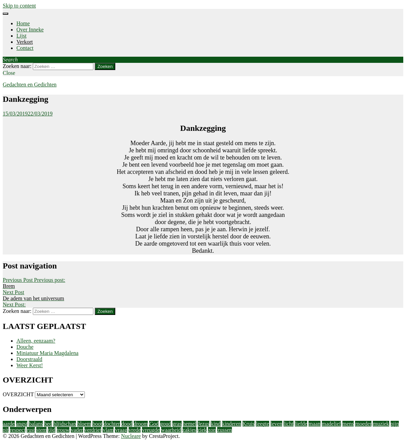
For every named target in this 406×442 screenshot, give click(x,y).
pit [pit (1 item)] (6, 430)
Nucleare (131, 436)
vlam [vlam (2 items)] (108, 430)
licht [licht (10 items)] (288, 424)
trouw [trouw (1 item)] (63, 430)
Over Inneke (30, 29)
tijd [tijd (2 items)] (51, 430)
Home (23, 23)
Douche (25, 347)
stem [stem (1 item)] (41, 430)
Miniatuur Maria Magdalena (47, 353)
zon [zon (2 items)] (212, 430)
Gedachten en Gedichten (29, 84)
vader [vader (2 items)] (77, 430)
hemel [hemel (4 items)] (189, 424)
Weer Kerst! (29, 365)
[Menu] (5, 14)
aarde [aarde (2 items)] (9, 424)
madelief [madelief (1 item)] (331, 424)
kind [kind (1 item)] (215, 424)
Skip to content (19, 6)
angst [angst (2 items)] (22, 424)
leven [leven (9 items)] (277, 424)
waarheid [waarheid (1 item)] (171, 430)
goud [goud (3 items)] (165, 424)
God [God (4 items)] (154, 424)
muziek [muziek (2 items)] (381, 424)
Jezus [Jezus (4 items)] (204, 424)
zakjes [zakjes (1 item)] (189, 430)
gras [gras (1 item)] (177, 424)
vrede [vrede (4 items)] (135, 430)
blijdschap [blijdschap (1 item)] (64, 424)
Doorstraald (29, 359)
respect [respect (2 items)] (17, 430)
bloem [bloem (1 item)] (84, 424)
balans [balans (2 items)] (36, 424)
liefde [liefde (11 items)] (301, 424)
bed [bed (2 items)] (48, 424)
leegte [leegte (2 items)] (262, 424)
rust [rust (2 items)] (31, 430)
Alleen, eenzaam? (35, 341)
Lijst (21, 36)
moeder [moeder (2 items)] (363, 424)
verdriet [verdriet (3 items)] (93, 430)
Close (9, 73)
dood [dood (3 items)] (126, 424)
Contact (25, 48)
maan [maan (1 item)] (314, 424)
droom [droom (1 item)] (141, 424)
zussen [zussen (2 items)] (224, 430)
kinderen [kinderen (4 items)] (231, 424)
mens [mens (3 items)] (348, 424)
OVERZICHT (18, 394)
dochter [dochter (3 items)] (112, 424)
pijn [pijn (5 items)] (395, 424)
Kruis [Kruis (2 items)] (249, 424)
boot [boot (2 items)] (97, 424)
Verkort (24, 42)
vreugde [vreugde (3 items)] (151, 430)
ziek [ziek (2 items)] (202, 430)
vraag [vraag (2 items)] (121, 430)
